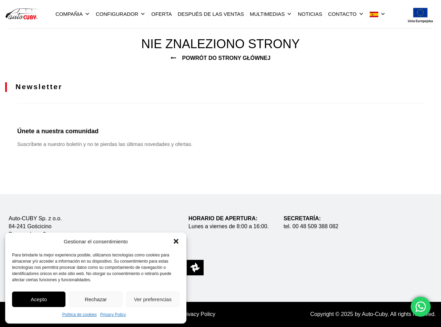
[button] (176, 241)
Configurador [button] (120, 14)
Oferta (161, 14)
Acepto (39, 299)
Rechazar (96, 299)
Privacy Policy (113, 314)
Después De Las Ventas (211, 14)
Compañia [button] (72, 14)
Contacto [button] (346, 14)
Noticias (310, 14)
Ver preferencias (153, 299)
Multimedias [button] (271, 14)
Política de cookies (79, 314)
